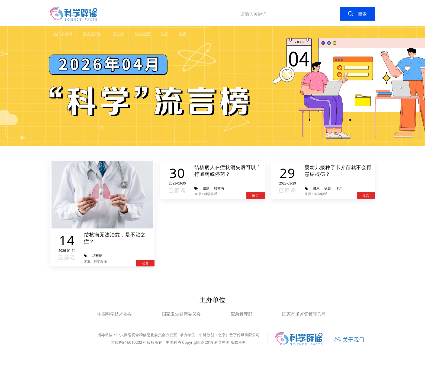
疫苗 (327, 188)
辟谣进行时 (92, 33)
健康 (206, 188)
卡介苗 (341, 188)
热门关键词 (62, 33)
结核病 (97, 255)
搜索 (362, 14)
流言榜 (118, 33)
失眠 (164, 33)
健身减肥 (142, 33)
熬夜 (182, 33)
